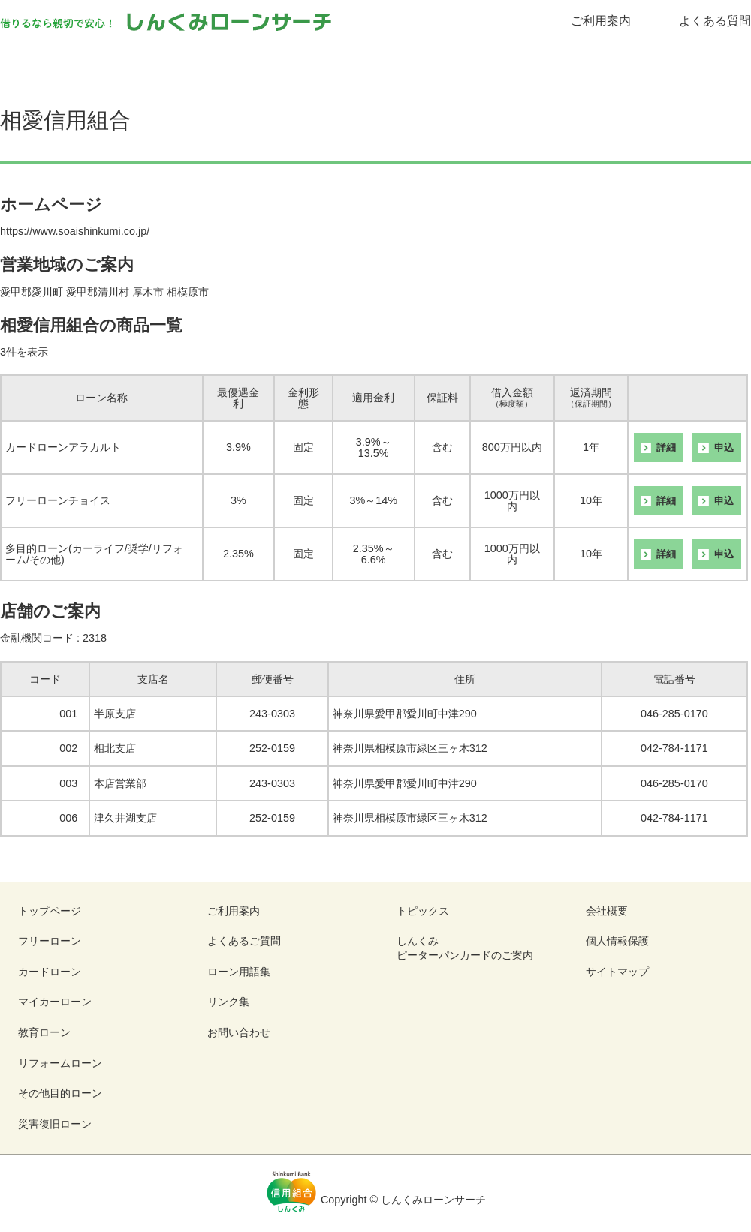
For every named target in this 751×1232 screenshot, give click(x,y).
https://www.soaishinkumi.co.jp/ (74, 231)
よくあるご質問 (244, 941)
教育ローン (483, 61)
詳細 (666, 447)
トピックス (423, 911)
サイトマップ (617, 972)
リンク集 (228, 1002)
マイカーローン (376, 61)
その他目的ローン (697, 61)
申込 (724, 447)
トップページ (49, 911)
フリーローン (161, 61)
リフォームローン (590, 61)
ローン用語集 (238, 972)
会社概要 (607, 911)
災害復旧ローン (55, 1124)
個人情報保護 (617, 941)
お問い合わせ (238, 1032)
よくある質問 (715, 20)
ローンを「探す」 (53, 61)
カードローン (268, 61)
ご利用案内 (601, 20)
